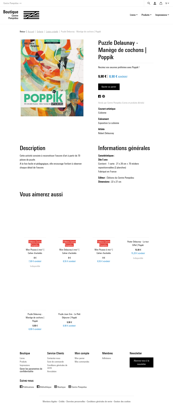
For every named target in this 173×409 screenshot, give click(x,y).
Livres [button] (133, 14)
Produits (23, 361)
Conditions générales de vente (57, 366)
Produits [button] (145, 14)
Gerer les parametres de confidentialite (31, 370)
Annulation (52, 371)
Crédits (62, 401)
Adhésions (106, 358)
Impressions (25, 365)
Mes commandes (82, 361)
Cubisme (102, 112)
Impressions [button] (161, 14)
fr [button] (166, 3)
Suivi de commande (55, 361)
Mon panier (80, 358)
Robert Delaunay (106, 133)
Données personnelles (75, 401)
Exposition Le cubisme (108, 122)
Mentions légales (50, 401)
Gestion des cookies (122, 401)
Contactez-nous (53, 358)
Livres (22, 358)
